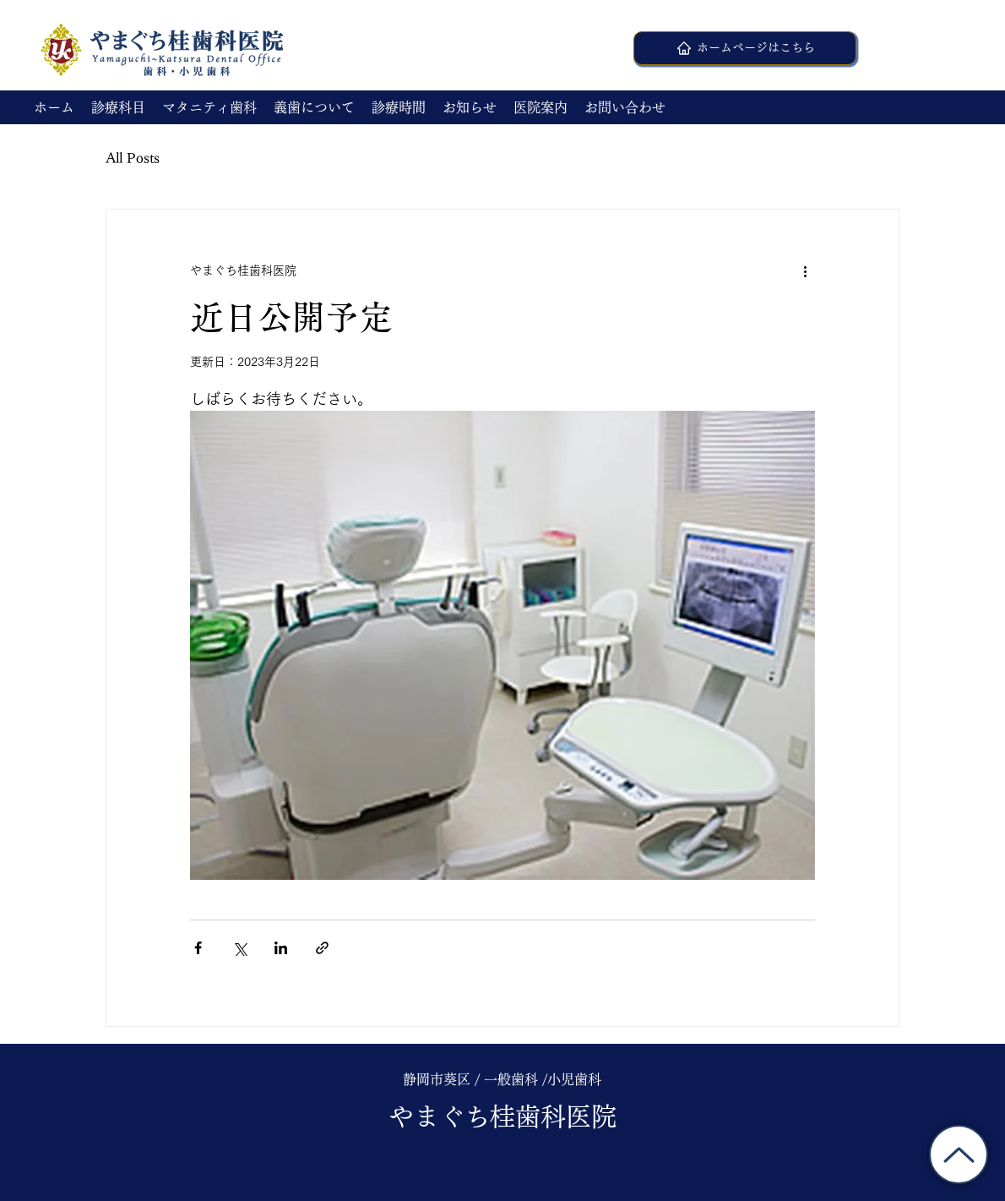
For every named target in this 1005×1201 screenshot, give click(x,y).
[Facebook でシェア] (198, 948)
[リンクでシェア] (322, 948)
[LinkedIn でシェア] (281, 948)
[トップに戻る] (958, 1154)
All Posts (133, 158)
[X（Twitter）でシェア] (239, 948)
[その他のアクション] (805, 270)
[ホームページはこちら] (744, 48)
